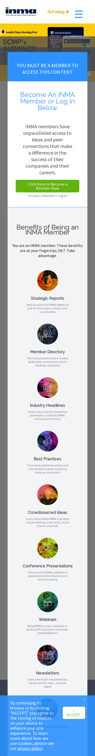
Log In (62, 195)
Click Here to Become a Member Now (48, 186)
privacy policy (29, 748)
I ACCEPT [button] (74, 712)
